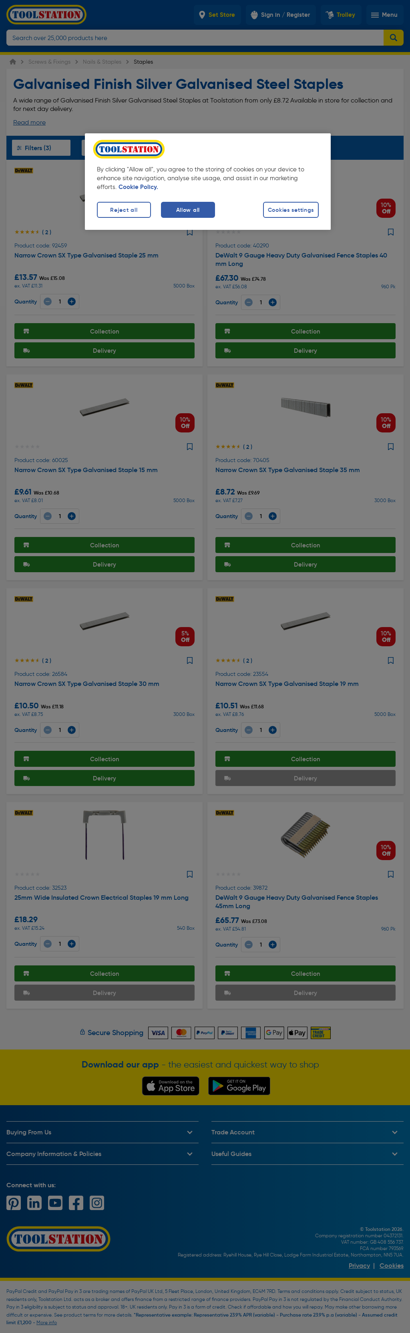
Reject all (123, 209)
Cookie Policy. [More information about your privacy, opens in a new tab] (138, 187)
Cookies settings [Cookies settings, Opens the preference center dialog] (291, 209)
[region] (208, 181)
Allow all (188, 209)
